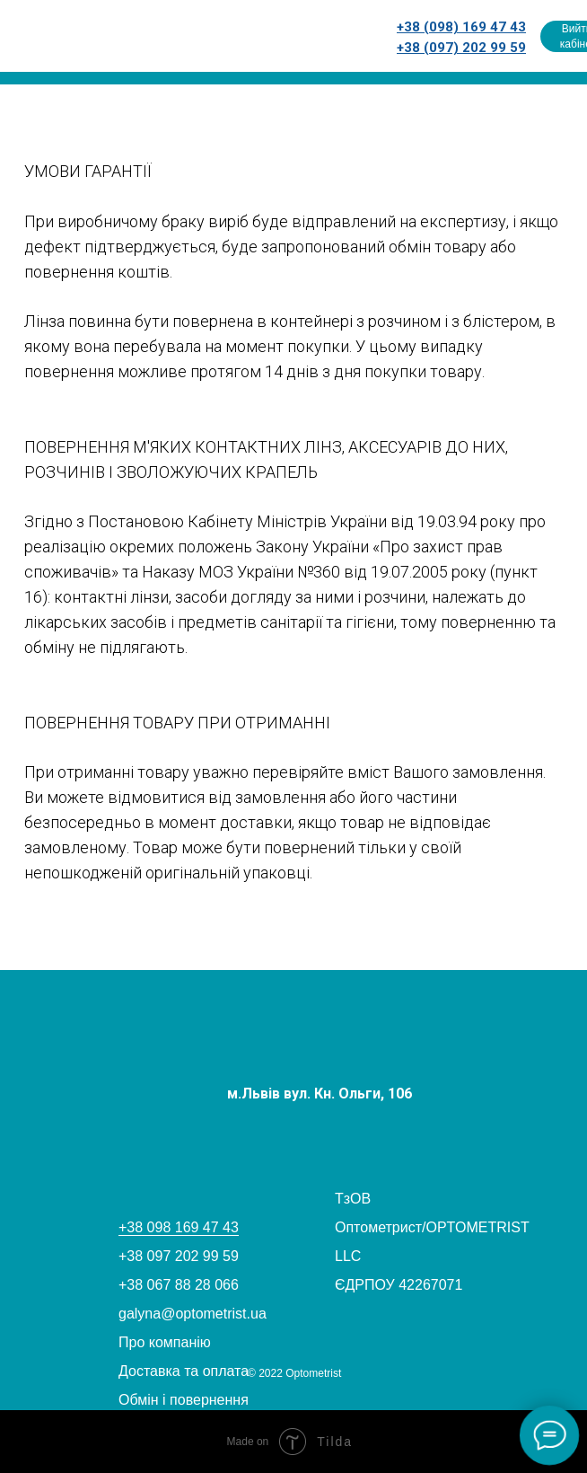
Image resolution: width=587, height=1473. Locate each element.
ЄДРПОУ (365, 1284)
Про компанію (164, 1342)
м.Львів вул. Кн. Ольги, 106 (319, 1093)
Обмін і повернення (183, 1399)
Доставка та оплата (183, 1371)
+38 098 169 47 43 (178, 1227)
